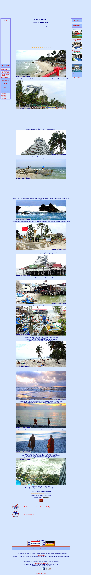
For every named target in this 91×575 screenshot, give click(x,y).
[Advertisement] (45, 9)
